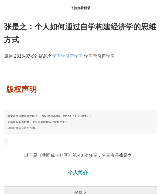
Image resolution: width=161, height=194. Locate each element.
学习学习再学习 (67, 56)
